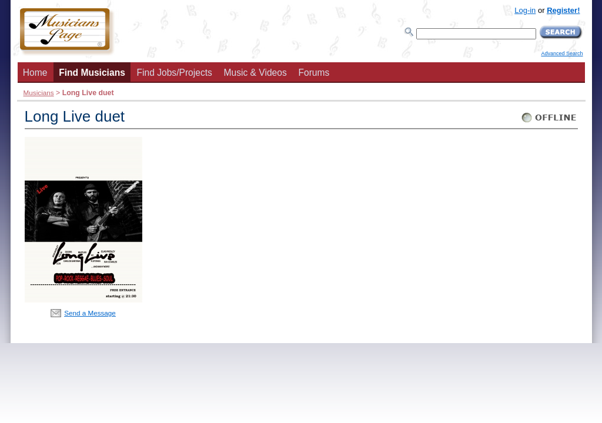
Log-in (525, 10)
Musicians (39, 92)
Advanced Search (562, 53)
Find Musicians (92, 73)
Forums (313, 73)
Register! (563, 10)
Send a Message (90, 313)
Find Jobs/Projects (174, 73)
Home (35, 73)
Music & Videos (255, 73)
